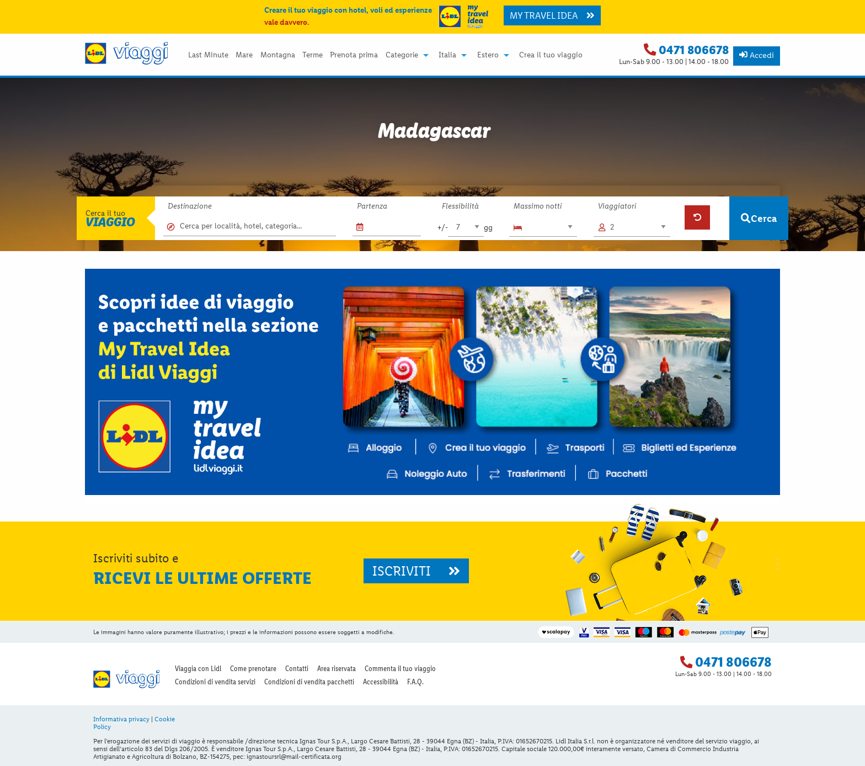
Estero (488, 55)
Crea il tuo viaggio (551, 55)
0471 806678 (694, 49)
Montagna (277, 55)
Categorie (402, 55)
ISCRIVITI (416, 571)
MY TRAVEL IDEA (552, 15)
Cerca (759, 218)
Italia (447, 55)
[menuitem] (208, 55)
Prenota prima (354, 55)
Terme (312, 55)
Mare (244, 55)
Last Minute (208, 55)
